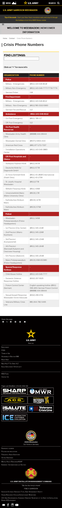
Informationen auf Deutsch (17, 465)
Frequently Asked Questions (10, 454)
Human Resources (7, 495)
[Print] (20, 322)
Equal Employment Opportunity (11, 367)
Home (5, 38)
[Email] (24, 322)
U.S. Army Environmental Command (12, 498)
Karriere (4, 465)
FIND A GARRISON (31, 489)
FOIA (3, 350)
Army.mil (31, 343)
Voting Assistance (7, 458)
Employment (5, 347)
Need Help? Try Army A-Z (9, 364)
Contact (12, 38)
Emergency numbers (7, 448)
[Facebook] (3, 322)
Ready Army (5, 360)
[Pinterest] (15, 322)
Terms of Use (5, 353)
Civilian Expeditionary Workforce (25, 495)
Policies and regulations (9, 451)
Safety (40, 492)
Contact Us (5, 377)
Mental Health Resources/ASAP (11, 462)
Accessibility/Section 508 (10, 356)
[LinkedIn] (10, 322)
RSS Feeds (4, 374)
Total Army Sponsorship (29, 492)
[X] (7, 322)
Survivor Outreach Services (10, 492)
